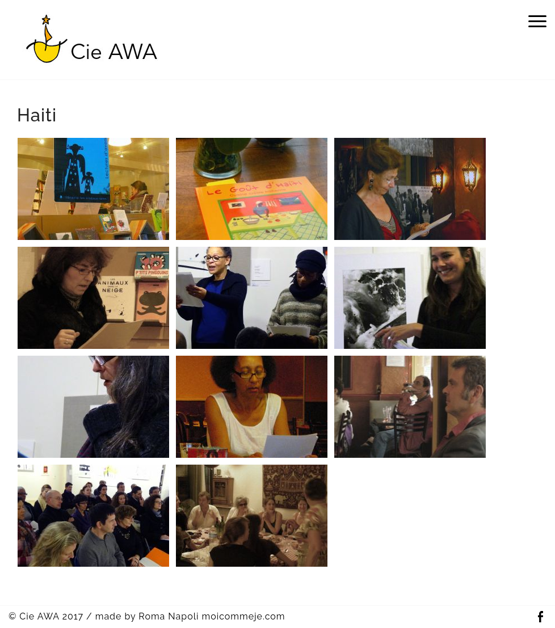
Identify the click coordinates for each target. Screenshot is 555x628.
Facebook (540, 617)
